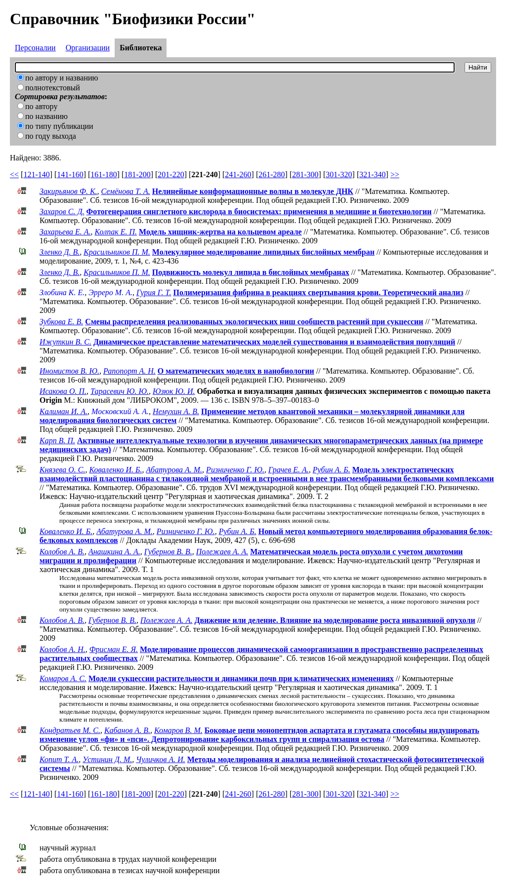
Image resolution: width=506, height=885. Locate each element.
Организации (88, 47)
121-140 (36, 174)
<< (14, 174)
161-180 (103, 174)
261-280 (271, 174)
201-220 (171, 174)
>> (394, 174)
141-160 (70, 174)
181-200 (137, 174)
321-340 (372, 174)
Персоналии (35, 47)
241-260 (238, 174)
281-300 (305, 174)
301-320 (339, 174)
